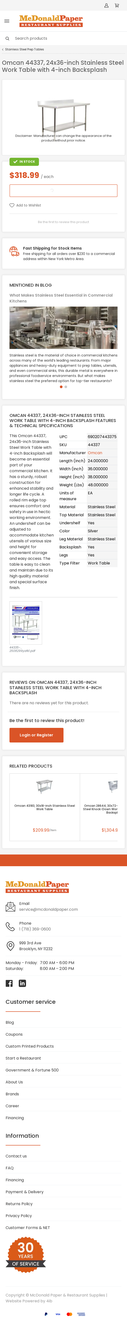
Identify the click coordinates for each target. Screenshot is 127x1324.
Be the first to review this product (63, 222)
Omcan (95, 453)
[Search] (63, 38)
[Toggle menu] (7, 21)
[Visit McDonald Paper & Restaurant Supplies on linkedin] (22, 983)
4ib (49, 1301)
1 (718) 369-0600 (35, 929)
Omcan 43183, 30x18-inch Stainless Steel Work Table (44, 807)
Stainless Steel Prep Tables (24, 49)
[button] (61, 386)
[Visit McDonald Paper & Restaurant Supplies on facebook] (9, 983)
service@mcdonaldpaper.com (48, 909)
